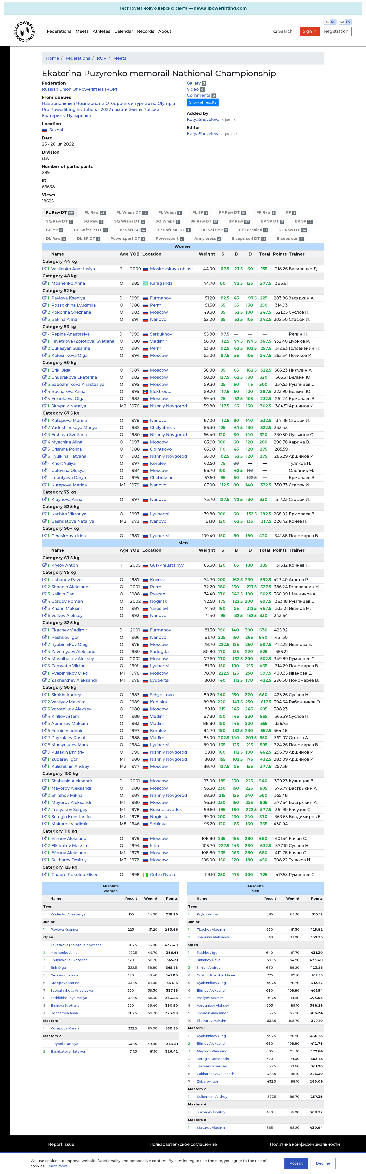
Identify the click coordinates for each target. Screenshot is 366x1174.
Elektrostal (161, 391)
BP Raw (239, 221)
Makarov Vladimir (69, 823)
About (164, 31)
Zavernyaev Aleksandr (74, 651)
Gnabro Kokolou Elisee (74, 874)
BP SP (304, 221)
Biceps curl (290, 238)
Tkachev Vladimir (69, 630)
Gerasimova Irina (68, 535)
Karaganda (161, 283)
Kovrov (157, 579)
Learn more (57, 1166)
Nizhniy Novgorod (168, 406)
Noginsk (158, 601)
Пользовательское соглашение (183, 1144)
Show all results (202, 102)
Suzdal (56, 130)
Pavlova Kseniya (68, 298)
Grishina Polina (66, 449)
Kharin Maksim (66, 608)
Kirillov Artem (65, 716)
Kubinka (158, 702)
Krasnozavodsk (166, 809)
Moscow (159, 312)
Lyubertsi (159, 514)
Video (193, 89)
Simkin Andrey (66, 694)
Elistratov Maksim (70, 845)
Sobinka (158, 823)
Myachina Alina (66, 442)
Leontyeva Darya (68, 477)
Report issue (61, 1144)
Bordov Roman (67, 601)
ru (327, 21)
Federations (59, 31)
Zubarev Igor (64, 759)
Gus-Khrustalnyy (167, 565)
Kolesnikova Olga (69, 355)
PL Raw (95, 212)
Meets (82, 31)
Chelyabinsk (162, 427)
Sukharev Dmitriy (69, 860)
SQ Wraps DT (129, 221)
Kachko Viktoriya (68, 514)
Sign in (309, 31)
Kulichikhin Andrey (70, 766)
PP (291, 212)
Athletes (101, 31)
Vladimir (158, 341)
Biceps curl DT (249, 238)
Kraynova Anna (66, 499)
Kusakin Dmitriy (67, 752)
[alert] (183, 8)
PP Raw (265, 212)
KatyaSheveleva (203, 119)
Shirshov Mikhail (68, 795)
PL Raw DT (60, 212)
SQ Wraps (167, 221)
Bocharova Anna (68, 391)
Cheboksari (162, 477)
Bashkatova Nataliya (72, 521)
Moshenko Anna (68, 283)
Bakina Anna (64, 319)
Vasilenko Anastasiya (73, 268)
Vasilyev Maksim (68, 702)
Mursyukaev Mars (69, 744)
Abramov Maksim (69, 723)
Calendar (123, 31)
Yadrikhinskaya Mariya (74, 427)
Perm (155, 305)
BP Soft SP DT (91, 230)
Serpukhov (161, 334)
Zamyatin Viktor (68, 665)
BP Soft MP (214, 230)
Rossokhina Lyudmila (73, 305)
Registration (336, 31)
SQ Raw (93, 221)
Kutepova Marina (69, 420)
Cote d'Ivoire (163, 874)
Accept (296, 1163)
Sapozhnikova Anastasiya (77, 384)
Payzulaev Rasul (68, 737)
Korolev (158, 463)
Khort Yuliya (63, 463)
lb (342, 21)
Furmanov (160, 298)
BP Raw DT (204, 221)
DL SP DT (88, 238)
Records (145, 31)
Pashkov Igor (65, 637)
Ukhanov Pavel (66, 579)
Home (52, 58)
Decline (323, 1163)
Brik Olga (60, 370)
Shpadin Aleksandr (70, 586)
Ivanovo (158, 319)
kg (348, 21)
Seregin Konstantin (71, 816)
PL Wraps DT (132, 212)
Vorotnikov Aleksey (71, 709)
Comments (199, 95)
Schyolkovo (162, 694)
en (333, 21)
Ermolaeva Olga (68, 398)
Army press (207, 238)
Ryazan (157, 594)
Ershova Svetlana (69, 434)
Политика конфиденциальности (305, 1144)
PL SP (200, 212)
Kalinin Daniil (64, 594)
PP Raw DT (232, 212)
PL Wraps (169, 212)
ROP (101, 58)
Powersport (170, 238)
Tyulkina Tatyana (68, 456)
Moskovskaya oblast (171, 268)
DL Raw (56, 238)
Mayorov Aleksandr (71, 788)
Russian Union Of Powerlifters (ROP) (79, 89)
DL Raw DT (293, 230)
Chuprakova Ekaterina (74, 377)
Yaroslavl (159, 608)
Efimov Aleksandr (69, 838)
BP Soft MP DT (173, 230)
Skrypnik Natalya (68, 406)
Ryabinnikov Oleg (69, 644)
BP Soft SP (132, 230)
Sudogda (159, 651)
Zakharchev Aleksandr (74, 680)
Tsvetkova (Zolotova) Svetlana (82, 341)
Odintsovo (161, 449)
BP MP (54, 230)
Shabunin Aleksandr (71, 781)
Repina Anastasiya (70, 334)
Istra (154, 845)
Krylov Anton (64, 565)
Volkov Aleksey (67, 615)
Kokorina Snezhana (71, 312)
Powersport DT (128, 238)
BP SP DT (272, 221)
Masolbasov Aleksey (72, 658)
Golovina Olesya (68, 470)
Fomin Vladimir (67, 730)
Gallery (194, 83)
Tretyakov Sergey (69, 809)
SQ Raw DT (59, 221)
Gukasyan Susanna (70, 348)
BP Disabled (253, 230)
